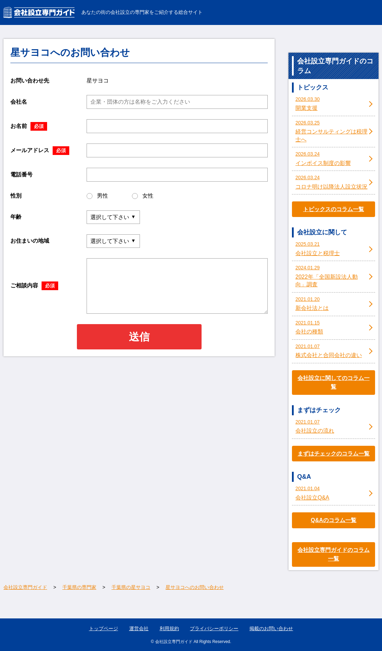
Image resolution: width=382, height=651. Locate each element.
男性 (97, 196)
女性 (142, 196)
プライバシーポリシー (214, 628)
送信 (139, 336)
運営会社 (139, 628)
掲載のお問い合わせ (271, 628)
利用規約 (169, 628)
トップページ (103, 628)
